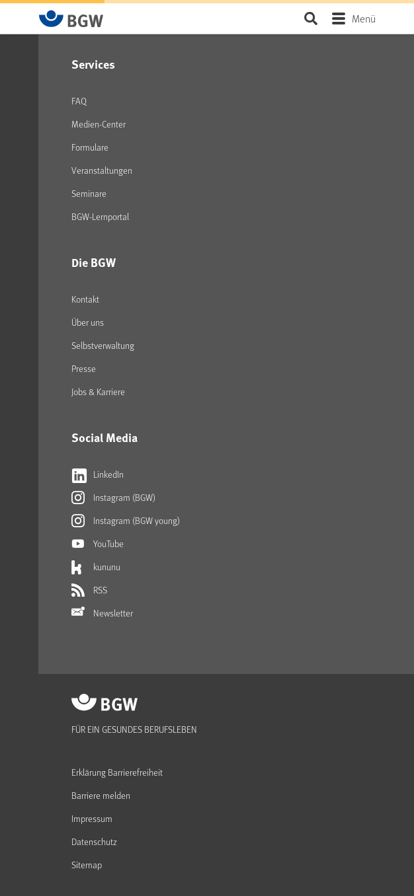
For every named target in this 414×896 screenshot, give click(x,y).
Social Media (104, 437)
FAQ (79, 100)
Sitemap (86, 864)
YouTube (97, 543)
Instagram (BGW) (113, 497)
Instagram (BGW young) (125, 520)
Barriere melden (100, 795)
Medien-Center (98, 124)
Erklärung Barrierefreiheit (117, 772)
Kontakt (85, 299)
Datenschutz (94, 841)
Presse (83, 368)
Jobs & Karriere (98, 391)
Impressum (91, 818)
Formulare (89, 147)
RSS (89, 590)
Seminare (88, 193)
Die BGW (93, 262)
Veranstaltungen (101, 170)
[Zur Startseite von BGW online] (71, 18)
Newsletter (102, 613)
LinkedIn (97, 474)
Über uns (87, 322)
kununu (95, 567)
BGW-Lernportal (100, 216)
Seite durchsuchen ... (310, 18)
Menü (364, 18)
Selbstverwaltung (102, 345)
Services (93, 64)
